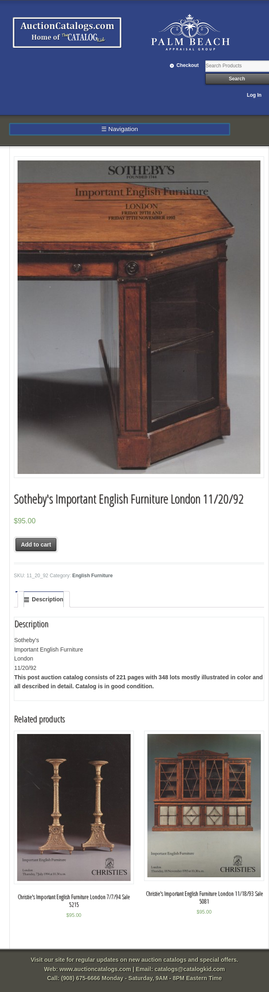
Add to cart (36, 544)
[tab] (44, 599)
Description (47, 599)
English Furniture (92, 575)
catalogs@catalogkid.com (190, 969)
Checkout (187, 65)
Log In (254, 95)
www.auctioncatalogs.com (95, 969)
